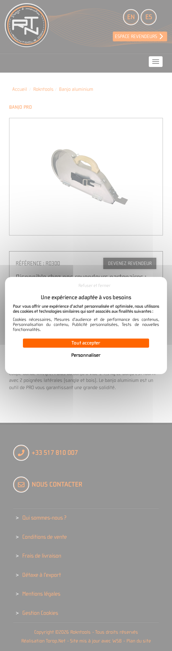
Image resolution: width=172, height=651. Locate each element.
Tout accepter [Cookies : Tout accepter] (86, 343)
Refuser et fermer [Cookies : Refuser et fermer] (94, 285)
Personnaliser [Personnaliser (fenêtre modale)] (85, 355)
